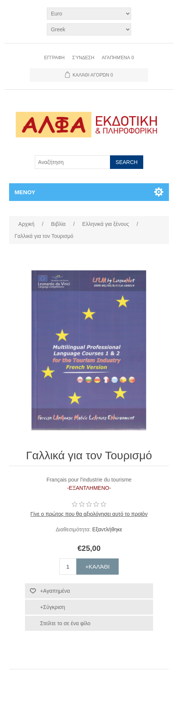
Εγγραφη (54, 57)
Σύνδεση (83, 57)
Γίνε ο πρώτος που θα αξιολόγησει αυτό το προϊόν (89, 514)
